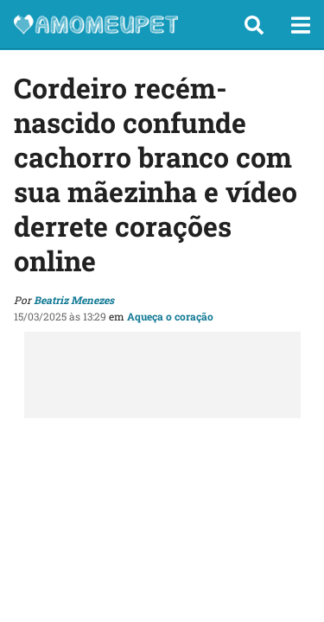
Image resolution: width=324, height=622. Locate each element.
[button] (254, 25)
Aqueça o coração (170, 316)
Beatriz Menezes (74, 300)
